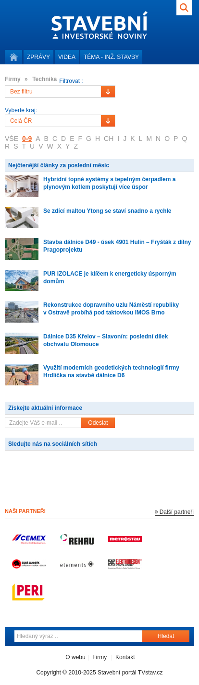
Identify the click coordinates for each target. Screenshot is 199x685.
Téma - (111, 57)
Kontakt (125, 657)
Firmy (99, 657)
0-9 (27, 138)
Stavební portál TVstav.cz (130, 672)
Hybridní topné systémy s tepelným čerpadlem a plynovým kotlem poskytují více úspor (109, 183)
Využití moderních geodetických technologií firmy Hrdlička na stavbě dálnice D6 (111, 371)
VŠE (11, 138)
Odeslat (98, 422)
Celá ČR (21, 120)
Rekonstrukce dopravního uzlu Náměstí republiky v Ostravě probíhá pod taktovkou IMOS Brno (111, 309)
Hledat (166, 636)
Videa (66, 57)
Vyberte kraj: (21, 110)
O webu (75, 657)
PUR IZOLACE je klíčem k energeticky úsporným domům (109, 277)
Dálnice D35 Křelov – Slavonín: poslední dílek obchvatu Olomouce (105, 340)
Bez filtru (21, 91)
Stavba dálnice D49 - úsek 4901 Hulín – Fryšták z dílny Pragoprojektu (117, 246)
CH (108, 138)
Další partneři (177, 512)
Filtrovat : (71, 81)
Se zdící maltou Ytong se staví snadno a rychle (107, 211)
